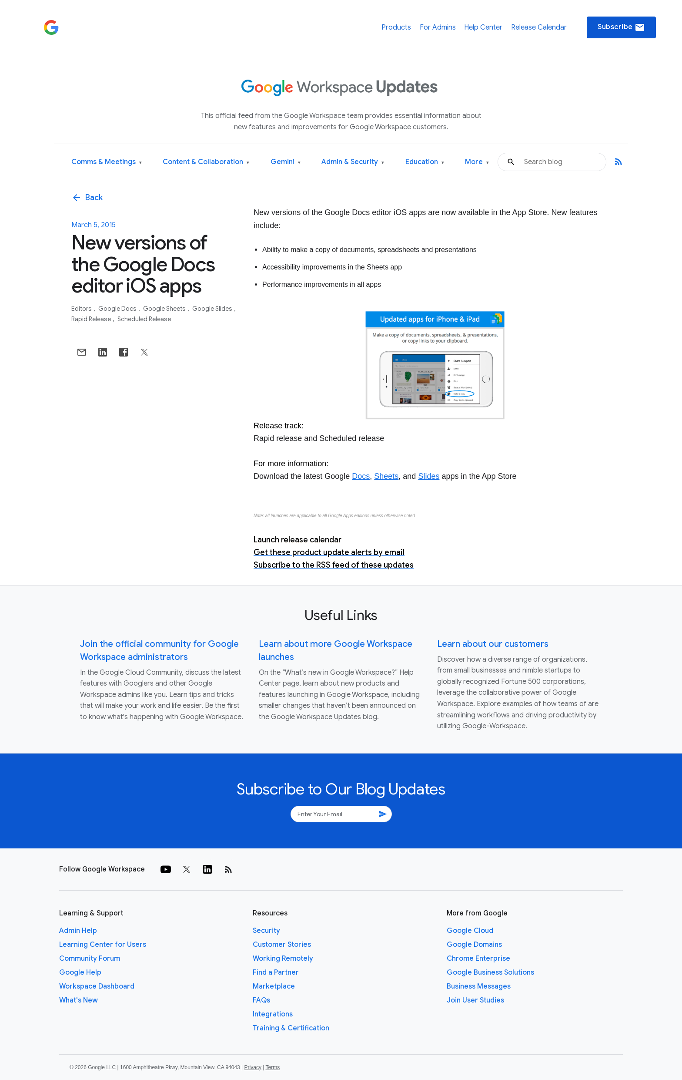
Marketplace (274, 986)
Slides (428, 476)
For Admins (438, 27)
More (477, 162)
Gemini (286, 162)
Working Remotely (283, 958)
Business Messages (479, 986)
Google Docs (118, 309)
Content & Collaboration (206, 162)
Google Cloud (470, 930)
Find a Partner (276, 972)
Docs (361, 476)
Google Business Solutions (490, 972)
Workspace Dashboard (96, 986)
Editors (82, 309)
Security (266, 930)
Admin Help (78, 930)
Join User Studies (475, 1000)
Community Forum (89, 958)
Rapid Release (91, 319)
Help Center (483, 27)
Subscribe (621, 27)
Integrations (273, 1014)
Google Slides (213, 309)
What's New (78, 1000)
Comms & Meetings (106, 162)
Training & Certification (291, 1028)
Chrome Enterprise (478, 958)
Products (396, 27)
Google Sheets (165, 309)
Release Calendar (539, 27)
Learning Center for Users (102, 944)
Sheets (386, 476)
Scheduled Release (144, 319)
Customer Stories (282, 944)
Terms (272, 1067)
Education (424, 162)
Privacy (252, 1067)
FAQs (261, 1000)
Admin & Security (352, 162)
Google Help (80, 972)
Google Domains (474, 944)
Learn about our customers (492, 644)
